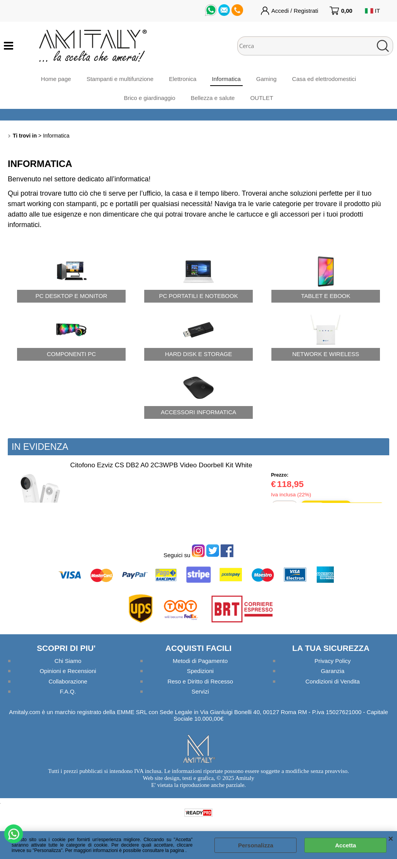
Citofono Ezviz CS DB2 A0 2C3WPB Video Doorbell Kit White (161, 465)
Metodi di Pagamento (200, 661)
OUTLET (261, 98)
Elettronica (183, 79)
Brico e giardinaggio (149, 98)
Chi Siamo (68, 661)
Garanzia (332, 671)
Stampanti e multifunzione (120, 79)
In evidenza (40, 447)
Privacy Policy (332, 661)
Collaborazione (67, 681)
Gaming (266, 79)
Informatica (226, 79)
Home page (56, 79)
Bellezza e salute (213, 98)
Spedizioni (200, 671)
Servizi (200, 691)
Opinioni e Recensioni (68, 671)
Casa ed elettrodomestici (324, 79)
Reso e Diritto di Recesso (200, 681)
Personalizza (255, 845)
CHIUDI (390, 839)
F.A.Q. (68, 691)
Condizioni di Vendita (333, 681)
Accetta (345, 845)
